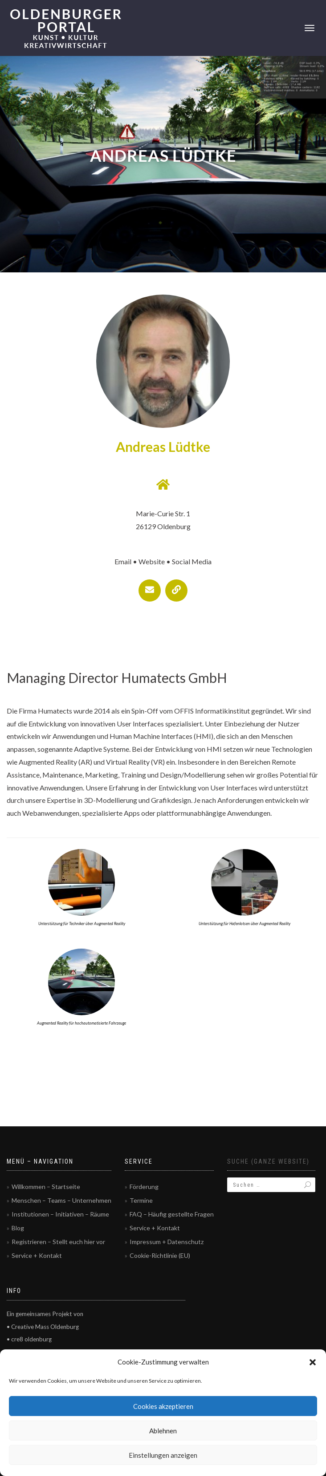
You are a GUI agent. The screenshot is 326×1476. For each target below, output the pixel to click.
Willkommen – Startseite (46, 1186)
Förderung (144, 1186)
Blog (18, 1228)
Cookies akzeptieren (163, 1406)
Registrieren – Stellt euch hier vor (58, 1241)
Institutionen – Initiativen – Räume (60, 1214)
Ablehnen (163, 1431)
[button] (312, 1362)
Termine (141, 1200)
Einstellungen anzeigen (163, 1455)
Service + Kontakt (37, 1255)
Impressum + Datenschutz (167, 1241)
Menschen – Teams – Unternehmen (61, 1200)
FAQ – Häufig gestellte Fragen (172, 1214)
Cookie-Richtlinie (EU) (160, 1255)
